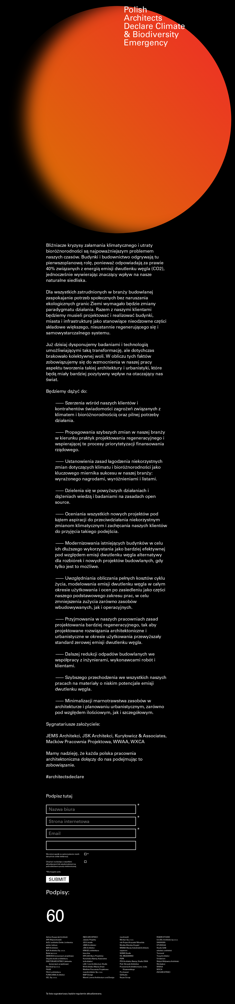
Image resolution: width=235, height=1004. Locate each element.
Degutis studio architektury (57, 958)
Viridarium (161, 958)
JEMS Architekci (89, 945)
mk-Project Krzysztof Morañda (132, 942)
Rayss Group (125, 977)
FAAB (48, 969)
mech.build (124, 937)
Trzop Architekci (163, 956)
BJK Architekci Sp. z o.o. (55, 950)
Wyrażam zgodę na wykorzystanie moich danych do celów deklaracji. (64, 855)
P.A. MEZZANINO (126, 956)
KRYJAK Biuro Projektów (93, 956)
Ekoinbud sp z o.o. (53, 966)
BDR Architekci (52, 948)
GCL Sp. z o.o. (51, 977)
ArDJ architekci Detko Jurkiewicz (59, 942)
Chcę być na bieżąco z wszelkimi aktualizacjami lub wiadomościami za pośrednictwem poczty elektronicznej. (64, 864)
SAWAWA (161, 942)
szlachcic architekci (164, 950)
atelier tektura (52, 945)
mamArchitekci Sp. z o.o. (93, 972)
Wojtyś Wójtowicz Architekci (168, 961)
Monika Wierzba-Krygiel (129, 945)
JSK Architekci (89, 948)
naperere (123, 950)
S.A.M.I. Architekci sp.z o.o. (167, 939)
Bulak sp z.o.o (51, 953)
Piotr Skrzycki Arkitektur (129, 964)
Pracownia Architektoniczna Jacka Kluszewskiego (133, 967)
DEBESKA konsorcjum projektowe (60, 956)
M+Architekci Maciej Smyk (93, 966)
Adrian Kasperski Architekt (57, 937)
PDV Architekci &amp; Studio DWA (134, 961)
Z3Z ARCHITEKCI (163, 972)
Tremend (160, 953)
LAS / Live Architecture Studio (95, 964)
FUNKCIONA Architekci (55, 974)
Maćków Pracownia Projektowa (96, 969)
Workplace (161, 964)
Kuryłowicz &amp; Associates (95, 958)
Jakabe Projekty (89, 939)
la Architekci (88, 961)
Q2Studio (123, 974)
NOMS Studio (125, 953)
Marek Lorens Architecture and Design (98, 977)
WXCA (159, 969)
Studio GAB (161, 948)
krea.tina (86, 953)
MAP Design (88, 974)
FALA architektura (53, 972)
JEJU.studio (88, 942)
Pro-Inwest (124, 972)
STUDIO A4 (161, 945)
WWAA (160, 966)
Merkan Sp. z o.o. (127, 939)
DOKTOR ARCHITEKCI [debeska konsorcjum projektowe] (59, 962)
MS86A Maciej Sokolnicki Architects (134, 948)
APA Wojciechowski (54, 939)
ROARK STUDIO (163, 937)
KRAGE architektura (91, 950)
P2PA (122, 958)
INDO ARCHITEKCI (90, 937)
